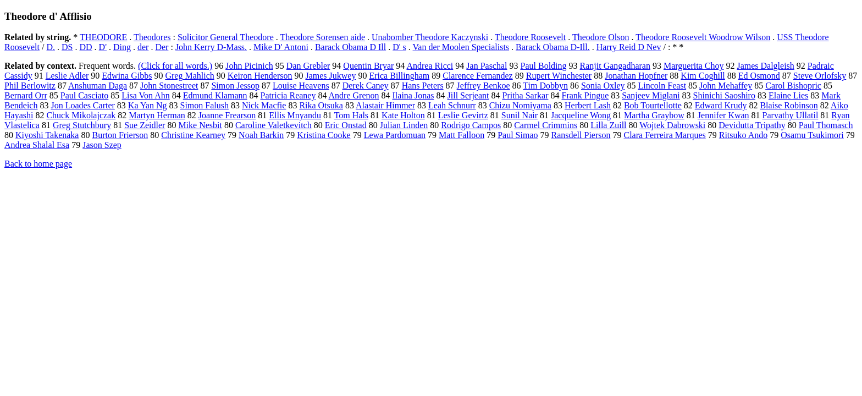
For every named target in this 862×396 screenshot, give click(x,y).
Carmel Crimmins (545, 125)
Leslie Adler (67, 75)
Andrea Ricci (429, 65)
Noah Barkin (261, 135)
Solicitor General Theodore (226, 37)
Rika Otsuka (321, 105)
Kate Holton (403, 115)
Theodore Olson (600, 37)
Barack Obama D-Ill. (553, 47)
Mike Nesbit (200, 125)
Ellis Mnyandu (295, 115)
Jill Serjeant (468, 95)
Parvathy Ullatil (790, 115)
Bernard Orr (25, 95)
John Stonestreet (169, 85)
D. (50, 47)
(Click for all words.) (175, 65)
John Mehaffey (725, 85)
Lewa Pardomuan (395, 135)
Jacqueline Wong (581, 115)
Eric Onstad (346, 125)
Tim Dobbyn (545, 85)
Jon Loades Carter (82, 105)
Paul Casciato (84, 95)
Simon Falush (204, 105)
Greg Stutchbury (82, 125)
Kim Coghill (703, 75)
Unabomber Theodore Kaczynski (430, 37)
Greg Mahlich (189, 75)
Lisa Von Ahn (145, 95)
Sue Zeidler (144, 125)
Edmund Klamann (215, 95)
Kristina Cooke (323, 135)
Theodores (152, 37)
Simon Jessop (235, 85)
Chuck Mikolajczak (80, 115)
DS (67, 47)
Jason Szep (101, 145)
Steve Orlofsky (819, 75)
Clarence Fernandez (477, 75)
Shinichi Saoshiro (724, 95)
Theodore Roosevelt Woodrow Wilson (703, 37)
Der (161, 47)
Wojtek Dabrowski (672, 125)
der (142, 47)
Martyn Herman (157, 115)
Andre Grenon (354, 95)
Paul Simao (518, 135)
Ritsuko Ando (743, 135)
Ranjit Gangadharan (615, 65)
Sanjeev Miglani (650, 95)
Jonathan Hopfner (636, 75)
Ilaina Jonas (413, 95)
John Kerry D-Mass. (211, 47)
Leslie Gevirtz (463, 115)
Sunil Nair (519, 115)
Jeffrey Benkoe (483, 85)
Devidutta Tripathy (752, 125)
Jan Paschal (486, 65)
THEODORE (103, 37)
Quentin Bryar (368, 65)
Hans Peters (423, 85)
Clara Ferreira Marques (664, 135)
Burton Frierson (120, 135)
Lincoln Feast (662, 85)
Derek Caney (365, 85)
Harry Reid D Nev (628, 47)
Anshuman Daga (97, 85)
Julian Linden (404, 125)
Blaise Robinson (788, 105)
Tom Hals (351, 115)
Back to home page (38, 163)
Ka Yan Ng (147, 105)
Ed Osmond (759, 75)
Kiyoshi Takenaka (47, 135)
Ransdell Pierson (580, 135)
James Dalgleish (765, 65)
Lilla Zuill (608, 125)
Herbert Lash (588, 105)
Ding (122, 47)
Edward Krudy (721, 105)
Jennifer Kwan (723, 115)
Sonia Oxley (603, 85)
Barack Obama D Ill (350, 47)
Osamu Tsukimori (812, 135)
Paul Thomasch (826, 125)
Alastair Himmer (385, 105)
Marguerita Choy (693, 65)
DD (85, 47)
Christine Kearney (193, 135)
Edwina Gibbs (127, 75)
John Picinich (249, 65)
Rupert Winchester (559, 75)
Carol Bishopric (793, 85)
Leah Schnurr (452, 105)
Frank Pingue (585, 95)
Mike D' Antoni (280, 47)
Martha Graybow (654, 115)
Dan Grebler (308, 65)
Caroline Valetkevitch (273, 125)
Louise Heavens (301, 85)
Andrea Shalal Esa (36, 145)
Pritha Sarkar (525, 95)
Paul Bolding (544, 65)
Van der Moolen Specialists (461, 47)
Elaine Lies (788, 95)
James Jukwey (330, 75)
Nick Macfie (264, 105)
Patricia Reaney (288, 95)
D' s (399, 47)
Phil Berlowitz (30, 85)
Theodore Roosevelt (530, 37)
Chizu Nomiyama (520, 105)
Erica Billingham (399, 75)
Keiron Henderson (260, 75)
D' (103, 47)
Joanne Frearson (227, 115)
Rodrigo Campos (471, 125)
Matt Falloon (461, 135)
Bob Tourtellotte (653, 105)
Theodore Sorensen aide (322, 37)
